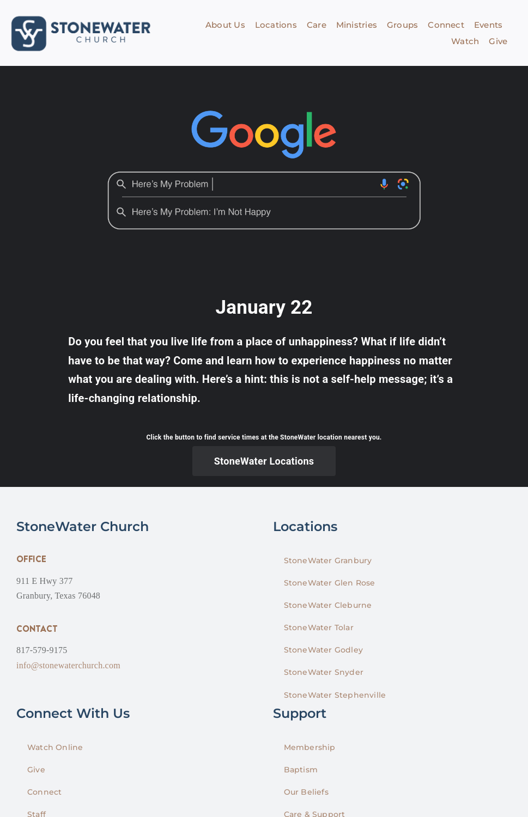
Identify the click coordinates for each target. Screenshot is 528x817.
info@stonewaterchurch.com (68, 665)
